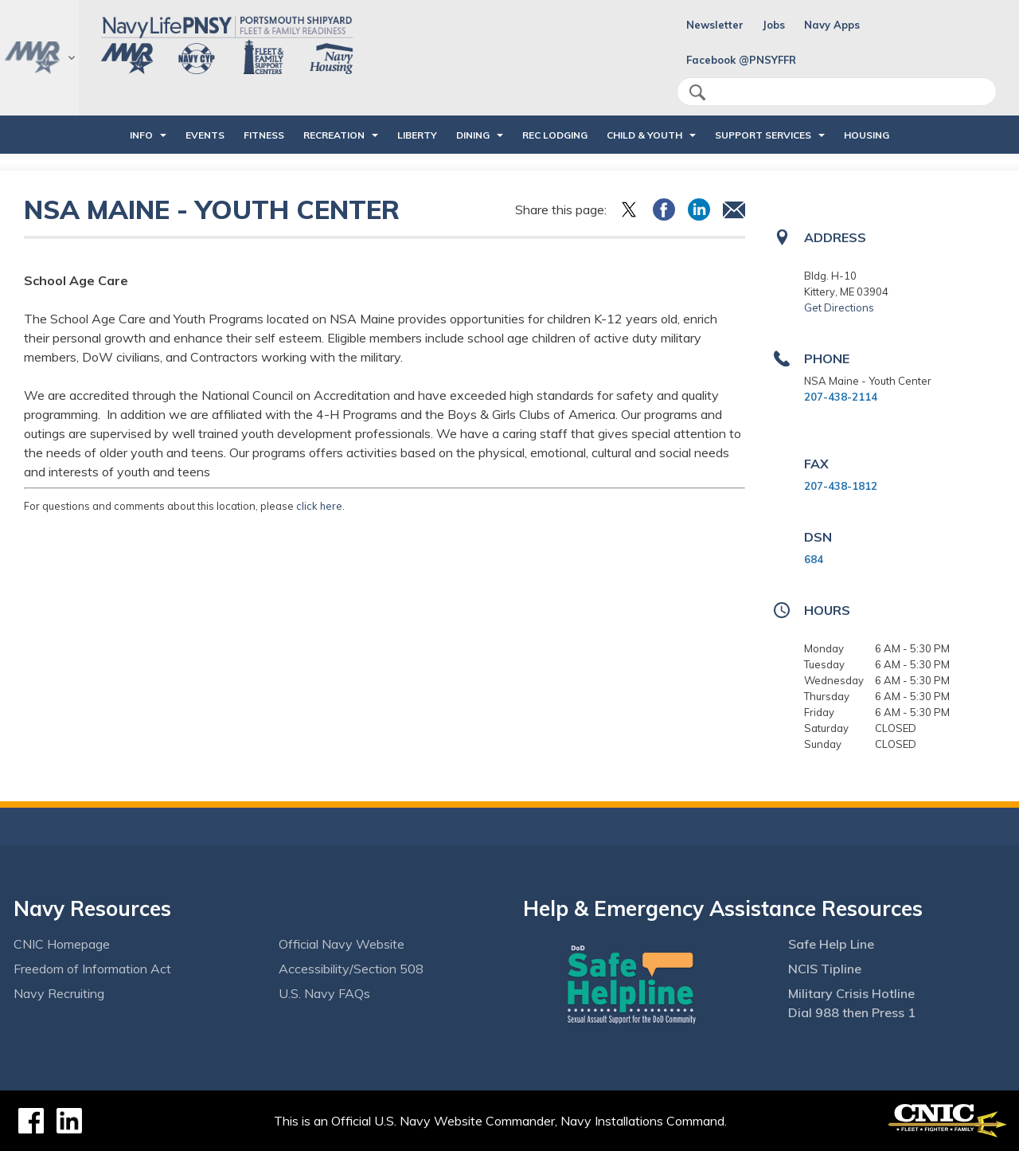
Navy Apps (832, 24)
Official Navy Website (341, 944)
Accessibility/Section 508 (351, 969)
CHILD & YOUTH (644, 135)
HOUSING (866, 135)
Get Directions (839, 307)
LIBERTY (417, 135)
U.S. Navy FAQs (324, 993)
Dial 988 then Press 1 (852, 1012)
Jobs (774, 24)
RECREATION (334, 135)
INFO (141, 135)
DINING (473, 135)
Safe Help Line (831, 944)
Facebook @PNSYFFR (741, 59)
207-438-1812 (840, 486)
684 (813, 559)
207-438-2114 (840, 396)
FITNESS (264, 135)
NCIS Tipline (824, 969)
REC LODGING (555, 135)
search (697, 92)
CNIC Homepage (62, 944)
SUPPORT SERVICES (763, 135)
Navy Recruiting (59, 993)
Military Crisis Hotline (851, 993)
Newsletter (715, 24)
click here (319, 505)
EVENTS (204, 135)
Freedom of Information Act (92, 969)
